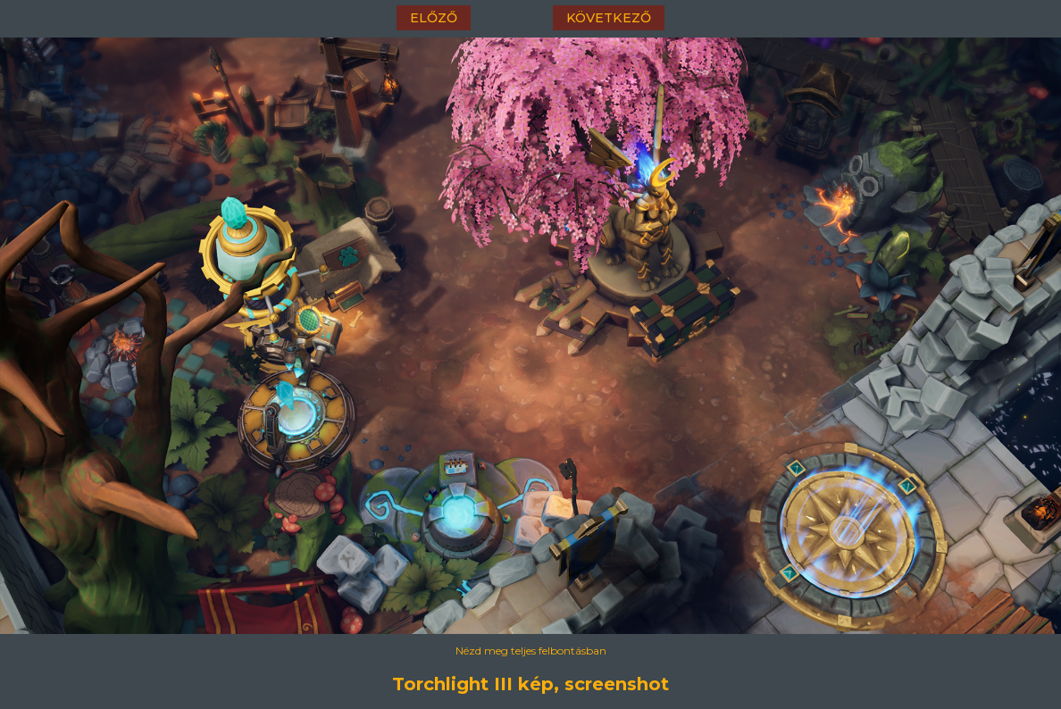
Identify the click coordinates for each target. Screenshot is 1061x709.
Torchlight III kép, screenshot (530, 684)
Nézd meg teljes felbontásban (530, 650)
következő (608, 18)
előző (433, 18)
